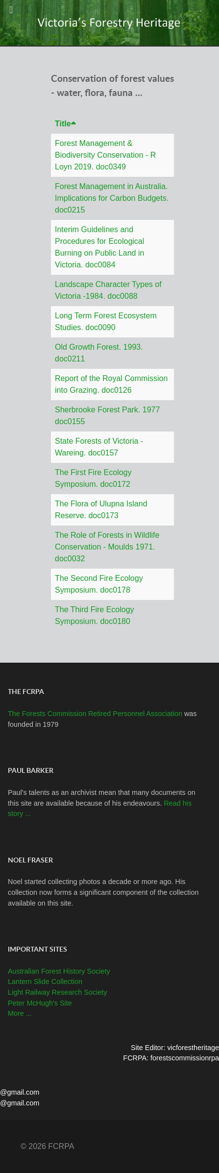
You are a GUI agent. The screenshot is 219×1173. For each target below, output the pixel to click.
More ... (20, 1013)
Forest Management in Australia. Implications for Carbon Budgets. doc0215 (112, 198)
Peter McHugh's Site (40, 1003)
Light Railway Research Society (57, 992)
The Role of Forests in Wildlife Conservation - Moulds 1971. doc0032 (107, 547)
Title (65, 124)
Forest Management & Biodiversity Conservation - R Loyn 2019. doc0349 (105, 155)
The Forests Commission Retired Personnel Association (96, 714)
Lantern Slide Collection (45, 981)
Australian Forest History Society (59, 971)
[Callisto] (109, 22)
